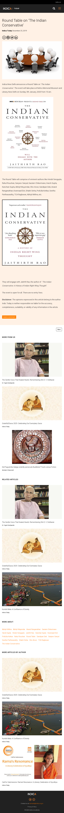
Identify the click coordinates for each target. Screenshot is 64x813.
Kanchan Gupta (40, 633)
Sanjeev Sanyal (53, 637)
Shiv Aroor (33, 640)
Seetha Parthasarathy (10, 640)
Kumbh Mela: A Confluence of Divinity (15, 609)
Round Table (30, 637)
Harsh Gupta (6, 633)
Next (59, 329)
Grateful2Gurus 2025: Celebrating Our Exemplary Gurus (22, 423)
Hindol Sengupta (18, 633)
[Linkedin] (16, 37)
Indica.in (58, 2)
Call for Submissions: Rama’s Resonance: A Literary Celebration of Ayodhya (29, 782)
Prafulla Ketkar (7, 637)
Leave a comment (9, 317)
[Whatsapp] (4, 37)
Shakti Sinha (23, 640)
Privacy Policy (32, 807)
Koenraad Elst (53, 633)
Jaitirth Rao (30, 633)
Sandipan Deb (42, 637)
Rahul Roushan (19, 637)
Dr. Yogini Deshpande (8, 383)
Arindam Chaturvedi (8, 470)
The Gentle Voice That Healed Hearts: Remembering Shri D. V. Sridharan (28, 380)
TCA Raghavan (43, 640)
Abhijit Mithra (7, 629)
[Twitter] (12, 37)
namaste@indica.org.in (36, 803)
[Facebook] (8, 37)
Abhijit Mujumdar (19, 629)
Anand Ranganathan (33, 629)
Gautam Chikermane (49, 629)
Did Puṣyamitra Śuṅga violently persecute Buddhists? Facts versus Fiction (29, 467)
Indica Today (5, 426)
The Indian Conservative (11, 644)
